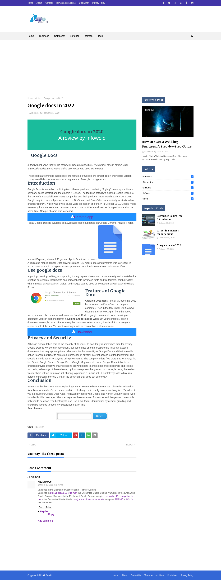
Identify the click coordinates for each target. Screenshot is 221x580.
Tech (168, 198)
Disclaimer (84, 3)
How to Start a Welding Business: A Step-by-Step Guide (166, 144)
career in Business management (168, 232)
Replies (44, 511)
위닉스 (129, 499)
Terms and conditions (66, 3)
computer (168, 182)
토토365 (119, 499)
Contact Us (136, 575)
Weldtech (34, 113)
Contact (48, 3)
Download (84, 332)
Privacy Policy (98, 3)
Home (30, 3)
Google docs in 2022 (169, 245)
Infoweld (48, 575)
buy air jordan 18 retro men (63, 493)
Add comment (45, 520)
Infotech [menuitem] (88, 36)
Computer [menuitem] (59, 36)
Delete (48, 507)
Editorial (168, 187)
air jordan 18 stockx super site (89, 499)
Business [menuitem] (44, 36)
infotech (38, 98)
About (39, 3)
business (168, 176)
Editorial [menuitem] (74, 36)
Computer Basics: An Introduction (169, 218)
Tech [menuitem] (100, 36)
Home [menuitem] (30, 36)
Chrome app (83, 217)
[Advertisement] (110, 66)
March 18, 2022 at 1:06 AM (51, 485)
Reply (41, 507)
